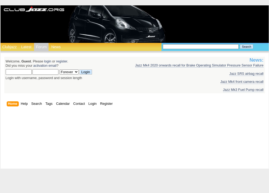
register (61, 61)
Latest (26, 47)
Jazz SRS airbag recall (246, 74)
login (47, 61)
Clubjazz (9, 47)
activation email (45, 66)
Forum (41, 47)
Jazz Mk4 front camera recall (242, 82)
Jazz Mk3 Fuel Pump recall (243, 90)
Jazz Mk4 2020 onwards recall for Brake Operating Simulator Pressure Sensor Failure (199, 65)
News (56, 47)
